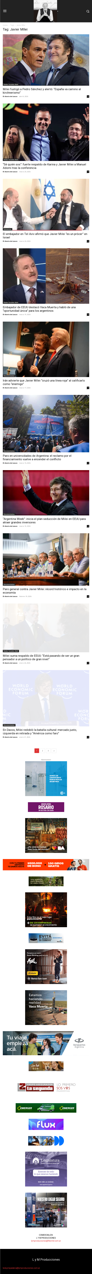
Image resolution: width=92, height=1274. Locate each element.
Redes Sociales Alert (11, 84)
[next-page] (54, 750)
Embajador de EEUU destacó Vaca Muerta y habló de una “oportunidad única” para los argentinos (39, 309)
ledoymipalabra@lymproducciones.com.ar (21, 1268)
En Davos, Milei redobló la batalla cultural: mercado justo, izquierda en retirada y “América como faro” (40, 731)
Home (5, 25)
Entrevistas (7, 229)
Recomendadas (9, 376)
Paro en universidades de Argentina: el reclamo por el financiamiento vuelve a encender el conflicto (37, 457)
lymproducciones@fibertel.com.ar (46, 1241)
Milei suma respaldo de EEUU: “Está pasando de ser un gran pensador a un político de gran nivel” (41, 657)
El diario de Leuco (10, 96)
